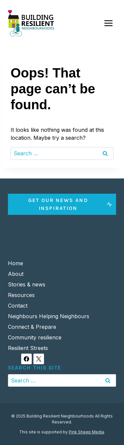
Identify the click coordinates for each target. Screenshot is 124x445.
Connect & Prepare (32, 326)
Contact (17, 305)
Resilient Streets (28, 348)
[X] (38, 359)
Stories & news (26, 284)
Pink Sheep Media (86, 431)
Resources (21, 295)
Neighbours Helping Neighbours (48, 316)
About (15, 274)
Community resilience (35, 337)
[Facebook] (26, 359)
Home (15, 263)
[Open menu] (108, 23)
